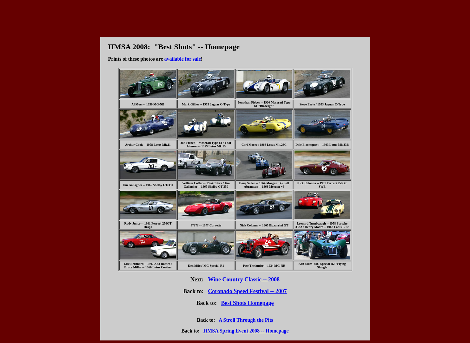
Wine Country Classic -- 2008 (244, 279)
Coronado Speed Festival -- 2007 (247, 291)
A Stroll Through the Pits (246, 320)
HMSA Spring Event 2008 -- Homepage (246, 330)
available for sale (182, 59)
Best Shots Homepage (247, 303)
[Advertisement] (235, 17)
